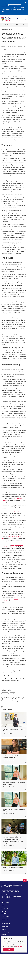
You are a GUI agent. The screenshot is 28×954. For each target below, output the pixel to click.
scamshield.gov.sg (15, 9)
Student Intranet (5, 916)
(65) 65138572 (7, 897)
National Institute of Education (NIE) (14, 25)
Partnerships (19, 697)
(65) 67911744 (7, 887)
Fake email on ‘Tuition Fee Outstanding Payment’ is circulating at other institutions (13, 5)
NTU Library (4, 908)
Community (6, 700)
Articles (13, 693)
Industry (14, 700)
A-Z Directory (5, 932)
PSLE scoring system (18, 511)
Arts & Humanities (7, 697)
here (15, 675)
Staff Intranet (5, 913)
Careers (3, 929)
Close (8, 949)
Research (5, 693)
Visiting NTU (4, 926)
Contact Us (4, 934)
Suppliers (3, 911)
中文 (2, 906)
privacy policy (19, 946)
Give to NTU (4, 919)
